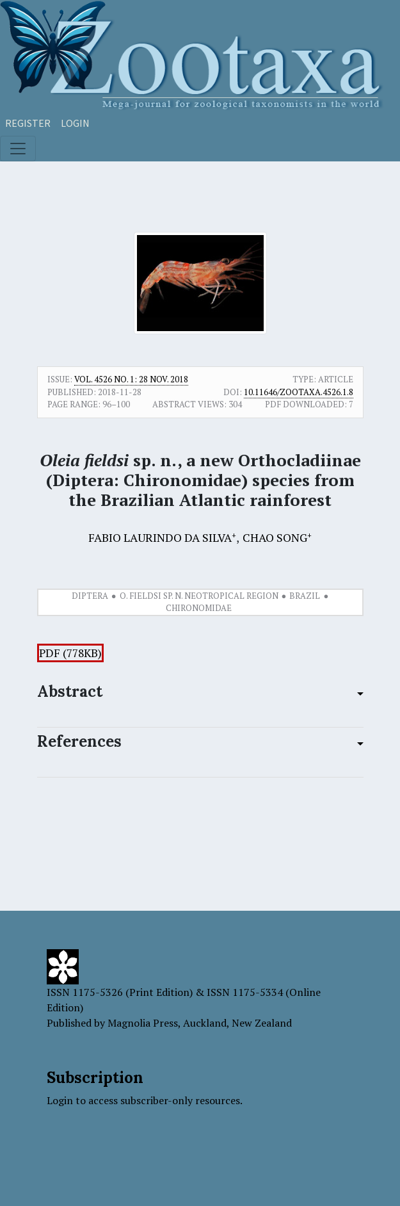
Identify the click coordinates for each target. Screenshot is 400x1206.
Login (75, 123)
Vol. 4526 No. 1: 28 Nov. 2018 (131, 379)
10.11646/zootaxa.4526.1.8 (298, 392)
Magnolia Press (143, 1023)
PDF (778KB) (70, 653)
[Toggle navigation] (18, 148)
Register (28, 123)
